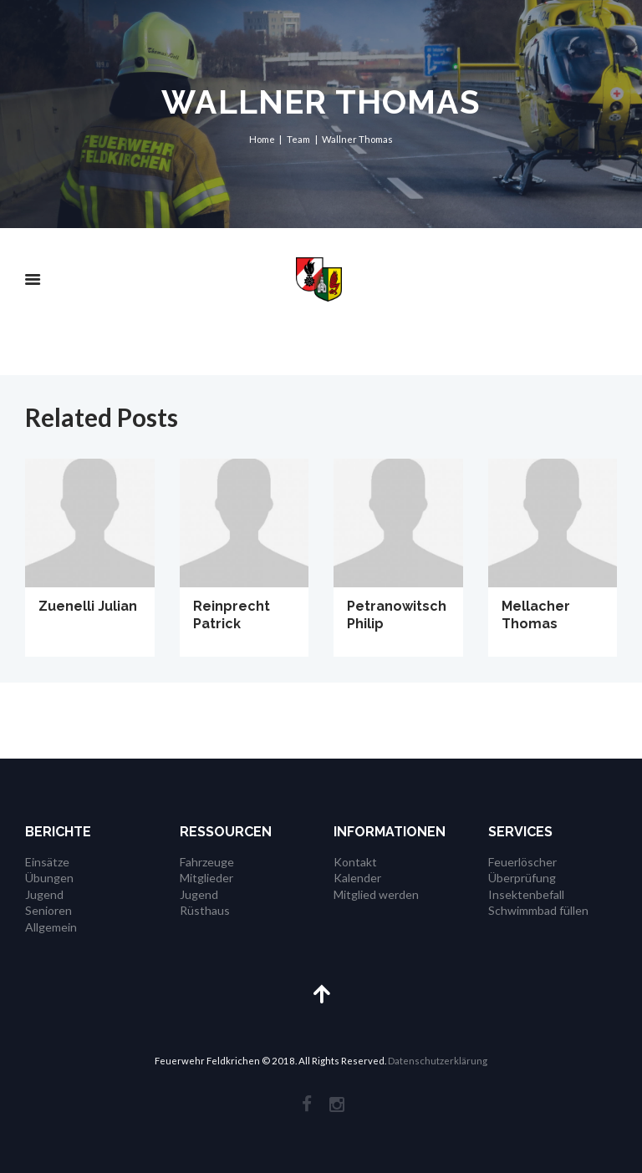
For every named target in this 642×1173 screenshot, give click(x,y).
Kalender (357, 878)
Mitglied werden (376, 894)
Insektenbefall (526, 894)
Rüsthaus (205, 910)
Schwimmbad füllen (538, 910)
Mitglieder (206, 878)
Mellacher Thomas (536, 615)
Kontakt (355, 862)
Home (262, 139)
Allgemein (51, 927)
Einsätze (47, 862)
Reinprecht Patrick (231, 615)
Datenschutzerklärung (437, 1060)
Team (298, 139)
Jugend (44, 894)
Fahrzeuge (207, 862)
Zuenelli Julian (87, 606)
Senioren (48, 910)
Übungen (49, 878)
